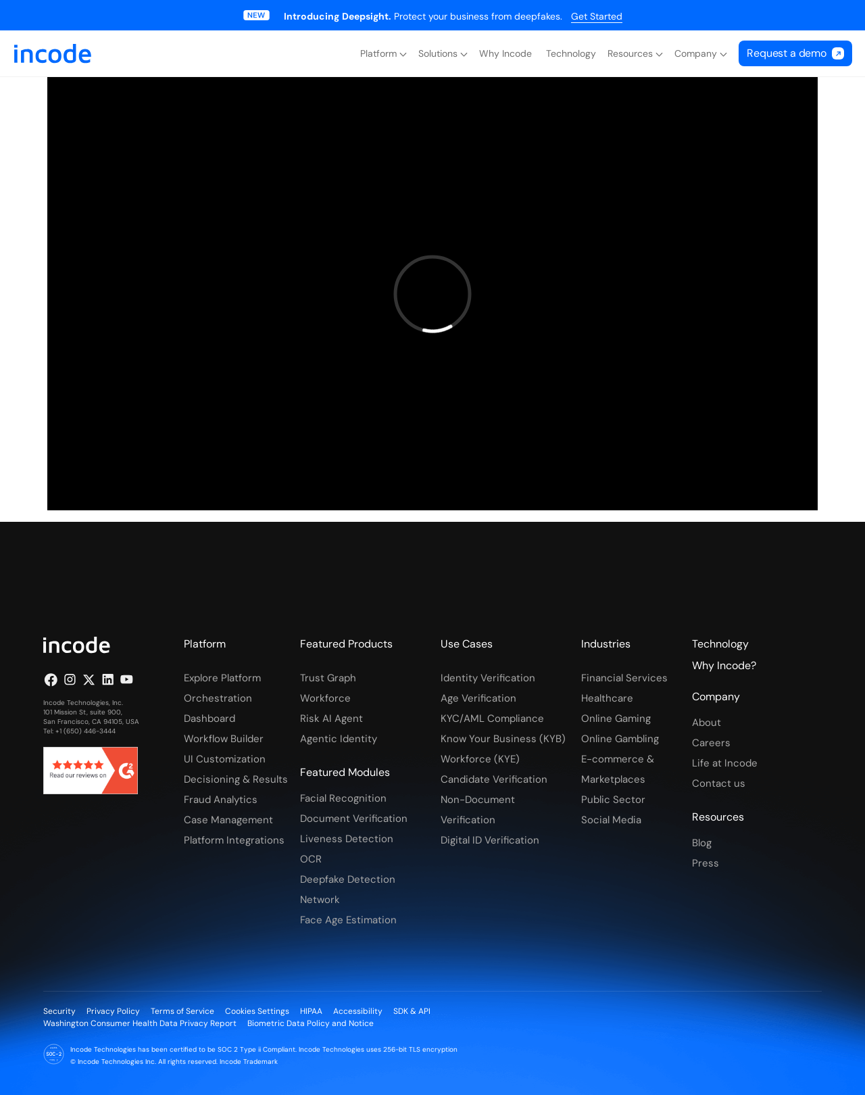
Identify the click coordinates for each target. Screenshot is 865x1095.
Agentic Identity (338, 739)
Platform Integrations (234, 840)
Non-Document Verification (478, 810)
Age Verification (478, 698)
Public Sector (613, 799)
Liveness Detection (346, 839)
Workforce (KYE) (480, 759)
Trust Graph (328, 678)
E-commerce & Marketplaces (617, 769)
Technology (571, 53)
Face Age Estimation (348, 920)
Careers (711, 743)
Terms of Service (182, 1011)
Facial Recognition (343, 798)
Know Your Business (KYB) (503, 739)
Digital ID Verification (490, 840)
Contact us (718, 783)
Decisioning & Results (236, 779)
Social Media (611, 820)
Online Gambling (620, 739)
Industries (606, 644)
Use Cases (467, 644)
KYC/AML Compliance (492, 718)
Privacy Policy (113, 1011)
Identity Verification (488, 678)
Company (695, 53)
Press (705, 863)
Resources (630, 53)
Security (59, 1011)
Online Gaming (616, 718)
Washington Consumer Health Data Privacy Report (140, 1023)
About (706, 722)
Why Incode (507, 53)
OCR (311, 859)
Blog (702, 843)
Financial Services (624, 678)
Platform (378, 53)
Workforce (325, 698)
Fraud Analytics (220, 799)
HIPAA (311, 1011)
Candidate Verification (494, 779)
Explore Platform (222, 678)
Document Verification (353, 818)
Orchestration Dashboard (218, 708)
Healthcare (607, 698)
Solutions (438, 53)
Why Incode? (724, 665)
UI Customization (225, 759)
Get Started (596, 16)
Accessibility (357, 1011)
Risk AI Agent (331, 718)
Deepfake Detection (347, 879)
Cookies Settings (257, 1011)
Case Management (228, 820)
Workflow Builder (224, 739)
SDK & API (411, 1011)
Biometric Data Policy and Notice (310, 1023)
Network (320, 899)
